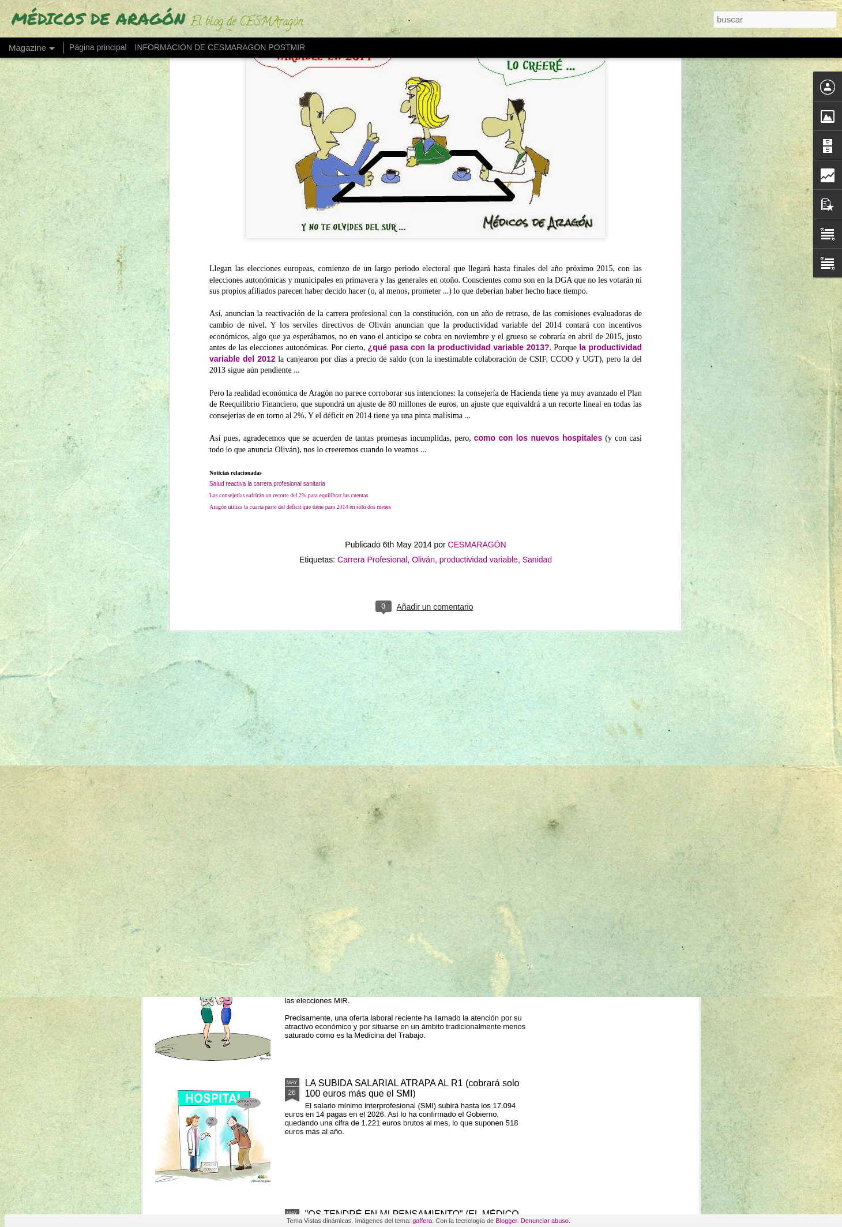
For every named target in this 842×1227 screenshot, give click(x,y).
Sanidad (537, 224)
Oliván (423, 224)
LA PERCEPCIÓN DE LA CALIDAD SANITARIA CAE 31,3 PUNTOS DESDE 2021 (414, 695)
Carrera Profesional (372, 224)
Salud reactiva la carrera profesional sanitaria (267, 148)
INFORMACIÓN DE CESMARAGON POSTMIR (220, 47)
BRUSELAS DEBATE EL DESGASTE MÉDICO (402, 559)
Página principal (98, 47)
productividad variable (478, 224)
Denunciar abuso (545, 1220)
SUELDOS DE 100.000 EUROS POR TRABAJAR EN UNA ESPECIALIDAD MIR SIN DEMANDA (414, 957)
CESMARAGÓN (477, 209)
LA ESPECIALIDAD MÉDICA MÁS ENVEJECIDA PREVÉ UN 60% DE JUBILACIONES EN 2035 (405, 826)
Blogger (506, 1220)
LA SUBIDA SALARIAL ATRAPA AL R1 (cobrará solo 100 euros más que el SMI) (412, 1088)
